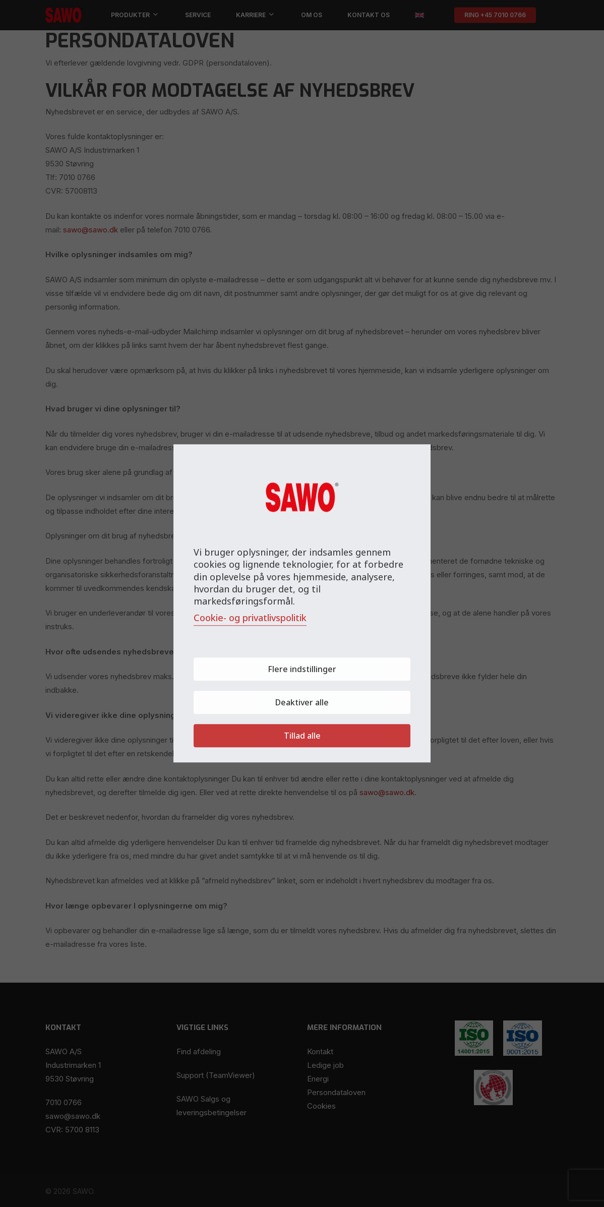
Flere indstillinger (302, 669)
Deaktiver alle (302, 702)
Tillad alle (302, 736)
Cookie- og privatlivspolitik (250, 618)
